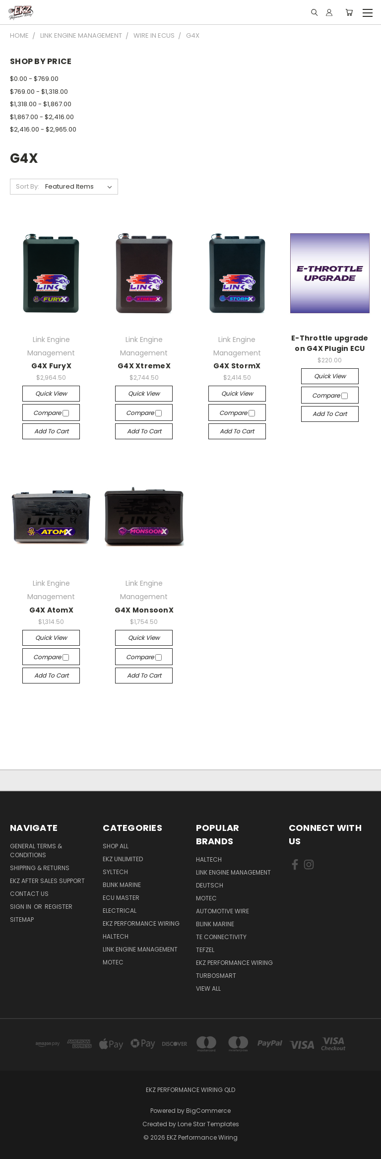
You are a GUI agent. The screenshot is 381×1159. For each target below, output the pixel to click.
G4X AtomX (51, 610)
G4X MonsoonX (144, 610)
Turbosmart (216, 975)
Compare (51, 413)
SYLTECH (115, 872)
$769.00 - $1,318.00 (39, 91)
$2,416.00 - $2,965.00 (43, 129)
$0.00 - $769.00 (34, 78)
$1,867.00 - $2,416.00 (42, 117)
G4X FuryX (51, 366)
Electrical (119, 910)
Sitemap (22, 919)
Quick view (51, 393)
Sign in (21, 906)
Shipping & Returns (39, 868)
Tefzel (205, 950)
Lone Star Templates (208, 1124)
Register (58, 906)
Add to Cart (51, 431)
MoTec (113, 962)
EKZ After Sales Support (47, 881)
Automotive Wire (222, 911)
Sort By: (27, 186)
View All (208, 988)
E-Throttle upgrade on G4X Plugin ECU (330, 343)
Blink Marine (122, 885)
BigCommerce (208, 1110)
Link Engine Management (140, 949)
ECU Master (121, 897)
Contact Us (29, 893)
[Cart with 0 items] (349, 12)
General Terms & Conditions (36, 850)
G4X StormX (237, 366)
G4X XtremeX (144, 366)
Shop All (115, 846)
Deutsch (209, 885)
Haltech (115, 936)
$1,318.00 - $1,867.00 (40, 104)
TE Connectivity (221, 937)
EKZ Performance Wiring (141, 923)
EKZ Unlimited (123, 859)
